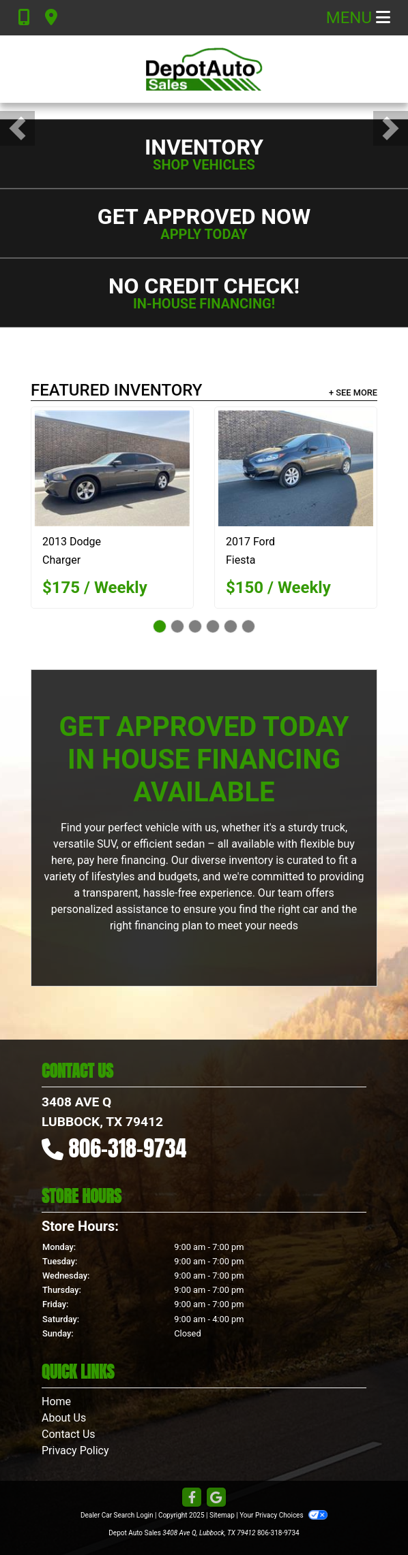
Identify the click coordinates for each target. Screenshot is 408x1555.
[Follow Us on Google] (216, 1498)
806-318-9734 (128, 1148)
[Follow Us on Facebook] (191, 1498)
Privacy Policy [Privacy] (75, 1450)
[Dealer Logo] (204, 69)
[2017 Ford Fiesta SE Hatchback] (296, 468)
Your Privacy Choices (283, 1515)
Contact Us (69, 1434)
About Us (64, 1417)
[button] (17, 128)
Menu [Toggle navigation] (358, 17)
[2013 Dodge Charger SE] (112, 468)
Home (56, 1401)
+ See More (353, 392)
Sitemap (222, 1515)
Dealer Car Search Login (117, 1515)
